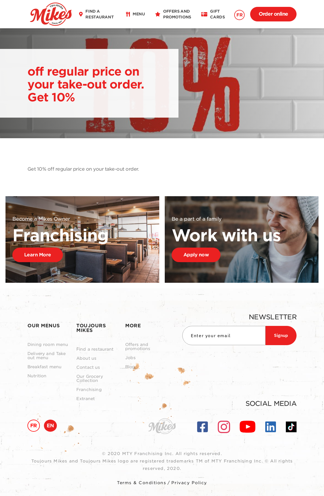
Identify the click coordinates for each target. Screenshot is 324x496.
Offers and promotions (137, 347)
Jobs (130, 358)
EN (50, 425)
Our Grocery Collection (89, 379)
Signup (281, 335)
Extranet (85, 399)
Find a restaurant (95, 349)
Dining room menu (47, 345)
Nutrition (36, 376)
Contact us (88, 367)
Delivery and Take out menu (46, 356)
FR (239, 15)
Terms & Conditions (141, 482)
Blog (130, 367)
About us (86, 358)
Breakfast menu (44, 367)
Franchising (89, 390)
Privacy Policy (189, 482)
